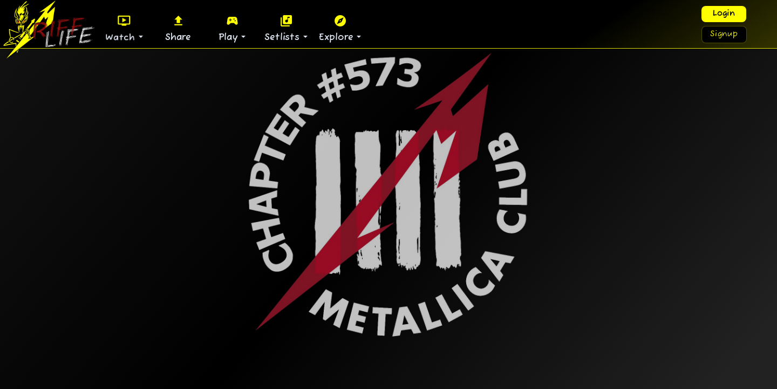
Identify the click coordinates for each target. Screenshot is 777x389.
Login (724, 13)
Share (178, 28)
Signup (724, 34)
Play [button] (230, 28)
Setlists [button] (283, 28)
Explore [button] (338, 28)
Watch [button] (122, 28)
